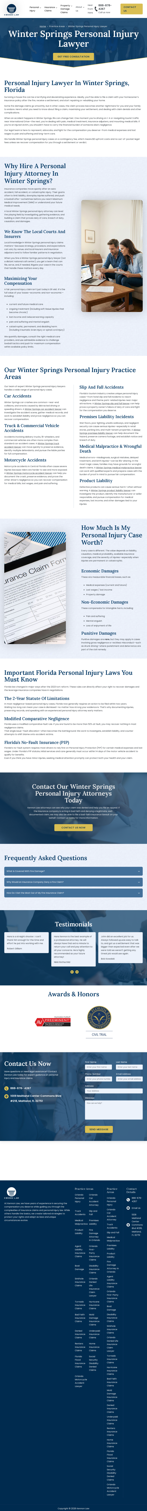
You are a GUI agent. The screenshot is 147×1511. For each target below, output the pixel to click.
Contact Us (130, 8)
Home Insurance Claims (94, 1347)
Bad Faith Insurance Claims (80, 1318)
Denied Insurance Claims (80, 1334)
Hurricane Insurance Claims (94, 1305)
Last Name (129, 1064)
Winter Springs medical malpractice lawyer (119, 467)
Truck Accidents (80, 1212)
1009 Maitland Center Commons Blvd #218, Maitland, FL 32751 (137, 1225)
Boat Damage (79, 1267)
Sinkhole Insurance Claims (80, 1282)
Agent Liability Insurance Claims (80, 1251)
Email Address (129, 1076)
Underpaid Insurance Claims (94, 1334)
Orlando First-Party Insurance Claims (94, 1253)
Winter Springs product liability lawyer (111, 490)
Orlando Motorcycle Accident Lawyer (81, 1381)
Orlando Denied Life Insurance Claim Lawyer (94, 1287)
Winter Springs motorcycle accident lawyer (29, 473)
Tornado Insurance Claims (80, 1305)
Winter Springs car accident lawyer (43, 409)
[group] (73, 972)
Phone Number (98, 1076)
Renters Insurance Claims (80, 1347)
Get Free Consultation (73, 56)
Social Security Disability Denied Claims (93, 1363)
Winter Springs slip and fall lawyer (112, 403)
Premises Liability (94, 1222)
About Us (79, 9)
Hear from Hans (90, 9)
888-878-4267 (105, 7)
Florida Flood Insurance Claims (80, 1361)
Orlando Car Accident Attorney (94, 1200)
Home (43, 26)
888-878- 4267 (20, 1088)
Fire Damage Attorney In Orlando (94, 1235)
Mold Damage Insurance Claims (94, 1319)
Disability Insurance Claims (94, 1269)
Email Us (136, 1208)
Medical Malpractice (81, 1222)
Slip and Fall (93, 1212)
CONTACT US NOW (73, 827)
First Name (98, 1064)
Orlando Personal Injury (79, 1198)
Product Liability (79, 1231)
